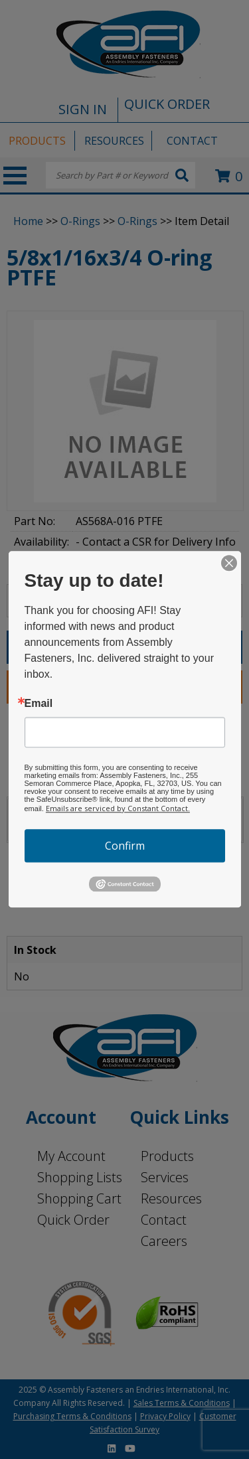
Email (39, 703)
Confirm (125, 845)
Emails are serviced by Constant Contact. (118, 808)
